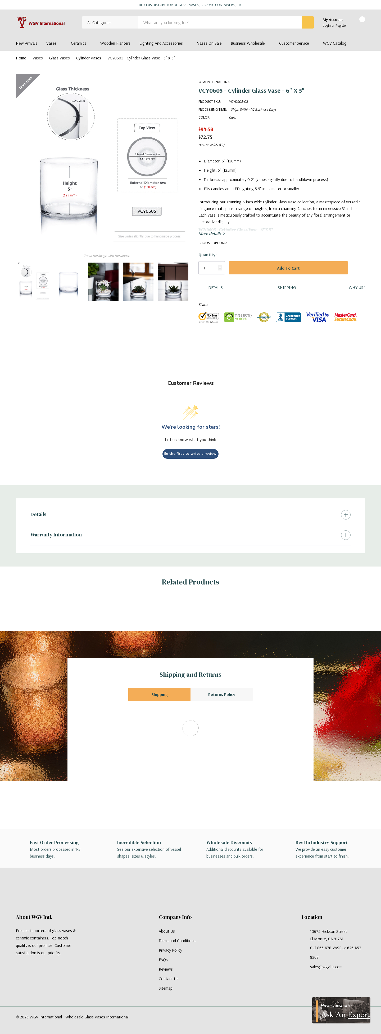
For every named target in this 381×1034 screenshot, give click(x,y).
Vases (51, 43)
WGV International (214, 81)
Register (341, 25)
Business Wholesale (248, 43)
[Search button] (308, 22)
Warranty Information (56, 534)
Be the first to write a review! (190, 453)
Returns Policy (221, 694)
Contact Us (168, 978)
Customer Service (294, 43)
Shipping (159, 694)
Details (38, 514)
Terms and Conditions (177, 940)
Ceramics (78, 43)
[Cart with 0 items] (357, 23)
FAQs (163, 959)
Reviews (166, 969)
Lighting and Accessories (161, 43)
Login (327, 25)
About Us (167, 931)
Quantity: (207, 254)
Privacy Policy (170, 950)
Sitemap (166, 988)
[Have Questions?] (341, 1010)
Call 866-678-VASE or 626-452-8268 (336, 952)
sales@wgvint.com (326, 966)
